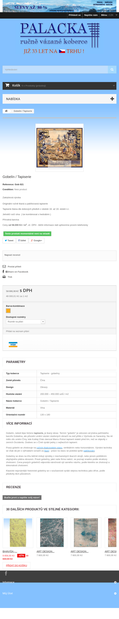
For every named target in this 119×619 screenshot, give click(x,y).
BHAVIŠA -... (10, 551)
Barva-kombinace (15, 306)
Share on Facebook (17, 271)
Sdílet (22, 240)
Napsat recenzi (12, 255)
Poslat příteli (14, 266)
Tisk (10, 277)
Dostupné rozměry (16, 317)
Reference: (8, 184)
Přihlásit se (75, 15)
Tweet (9, 240)
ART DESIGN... (46, 551)
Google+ (36, 240)
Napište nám (91, 15)
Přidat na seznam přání (17, 331)
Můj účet (8, 593)
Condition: (8, 189)
